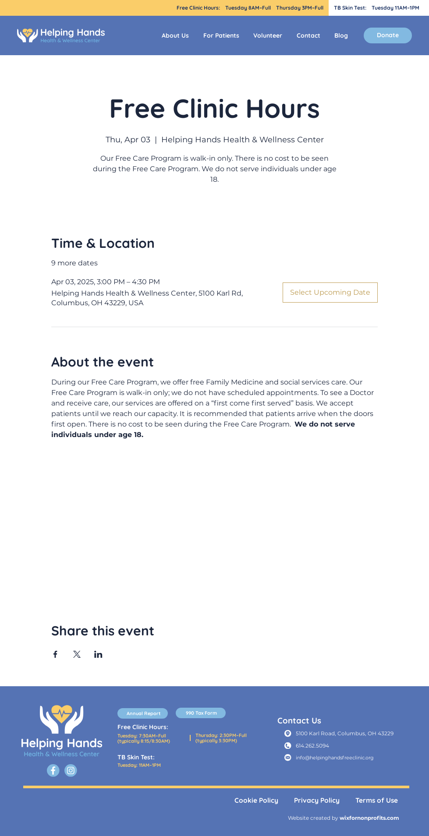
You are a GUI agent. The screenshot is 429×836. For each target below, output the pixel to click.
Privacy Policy (317, 800)
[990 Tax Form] (201, 713)
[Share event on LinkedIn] (98, 654)
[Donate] (388, 35)
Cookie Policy (256, 800)
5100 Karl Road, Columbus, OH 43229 (345, 733)
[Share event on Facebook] (55, 654)
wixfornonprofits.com (369, 818)
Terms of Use (376, 800)
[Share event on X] (77, 654)
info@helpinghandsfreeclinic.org (335, 758)
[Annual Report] (142, 713)
